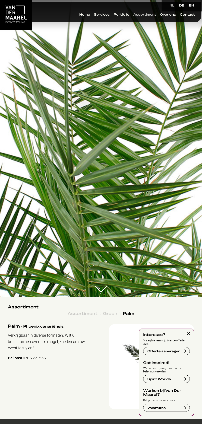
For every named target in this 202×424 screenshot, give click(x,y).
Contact (178, 22)
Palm (128, 313)
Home (76, 22)
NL (171, 6)
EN (191, 6)
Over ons (159, 22)
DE (181, 6)
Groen (110, 313)
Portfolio (113, 22)
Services (93, 22)
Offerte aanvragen (163, 351)
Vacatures (156, 408)
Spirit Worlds (159, 379)
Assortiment (136, 22)
